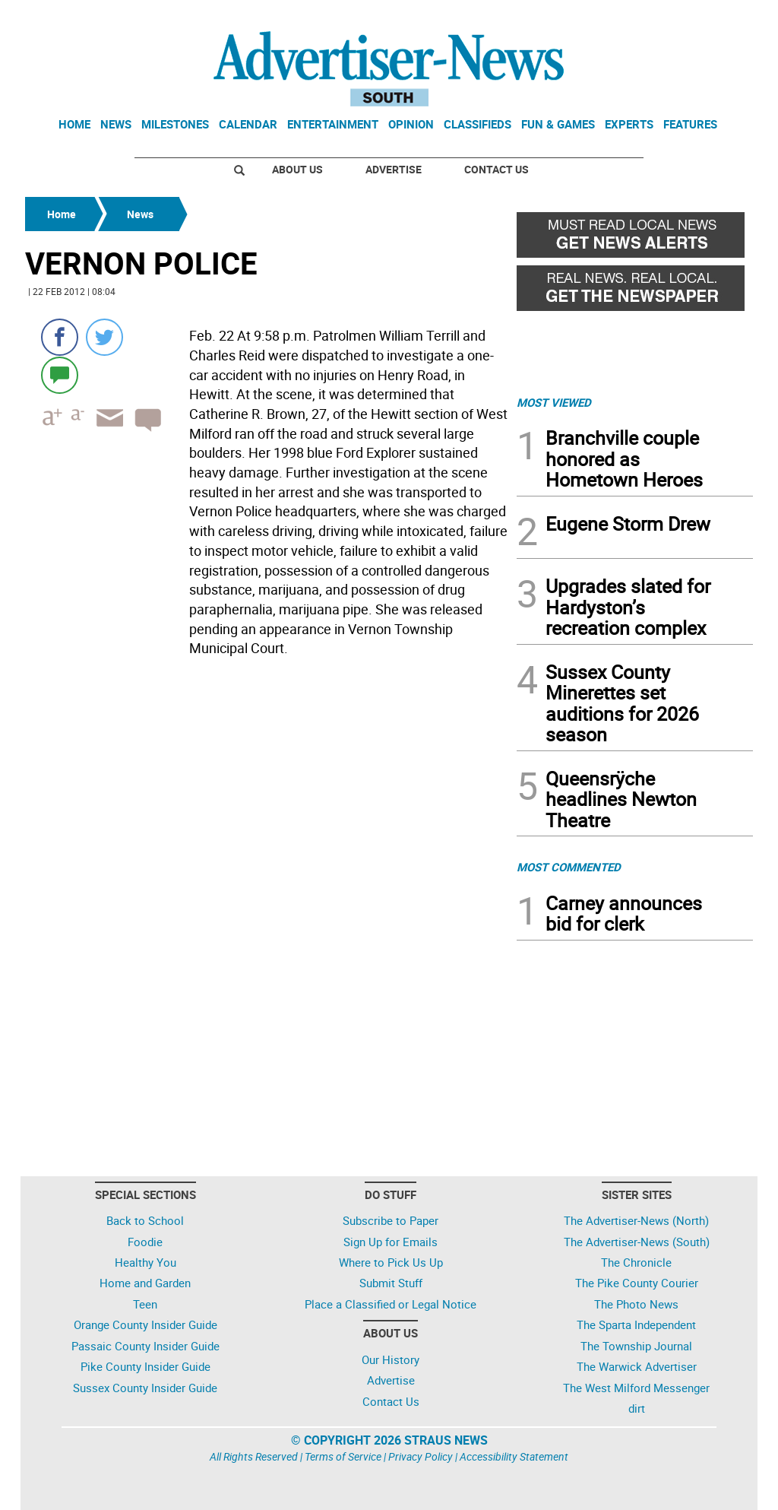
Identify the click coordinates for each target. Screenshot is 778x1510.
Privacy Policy (420, 1456)
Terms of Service (343, 1456)
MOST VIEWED (554, 402)
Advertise (393, 169)
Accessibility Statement (514, 1456)
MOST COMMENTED (569, 866)
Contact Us (496, 169)
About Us (297, 169)
